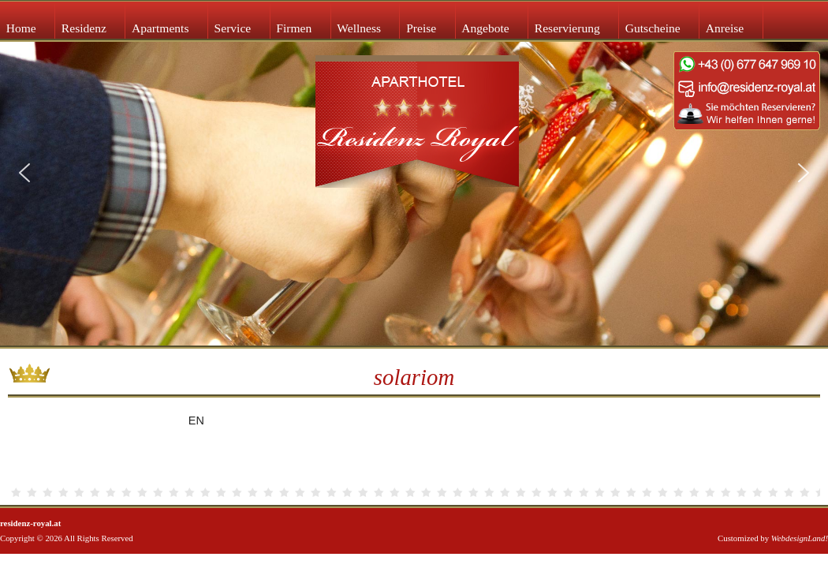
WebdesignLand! (799, 538)
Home (21, 28)
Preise (421, 28)
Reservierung (567, 28)
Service (233, 28)
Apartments (160, 28)
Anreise (725, 28)
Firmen (293, 28)
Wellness (359, 28)
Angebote (485, 28)
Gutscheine (653, 28)
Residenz (84, 28)
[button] (24, 172)
